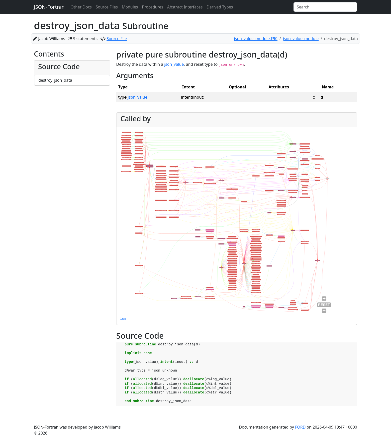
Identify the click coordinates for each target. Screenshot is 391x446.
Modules (130, 7)
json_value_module (301, 38)
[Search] (325, 7)
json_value (174, 64)
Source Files (107, 7)
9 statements (85, 38)
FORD (300, 427)
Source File (116, 38)
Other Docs (81, 7)
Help (123, 318)
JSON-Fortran (49, 6)
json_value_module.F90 (255, 38)
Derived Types (219, 7)
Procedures (152, 7)
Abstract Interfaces (184, 7)
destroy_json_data (55, 80)
